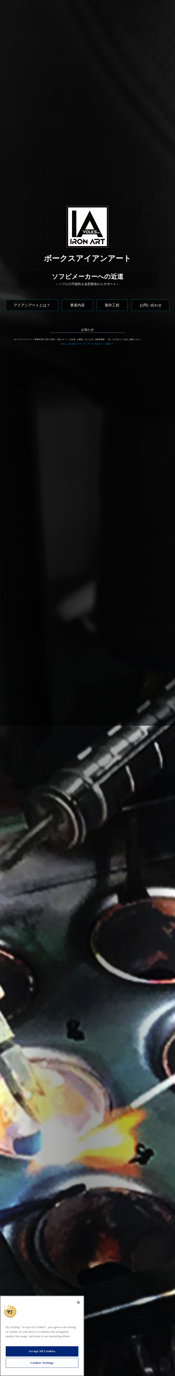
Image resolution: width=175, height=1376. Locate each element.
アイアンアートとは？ (32, 305)
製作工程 (112, 305)
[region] (42, 1336)
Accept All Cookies (42, 1351)
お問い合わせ (151, 305)
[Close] (78, 1302)
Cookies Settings (42, 1362)
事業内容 (77, 305)
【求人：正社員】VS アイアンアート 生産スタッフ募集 (85, 344)
